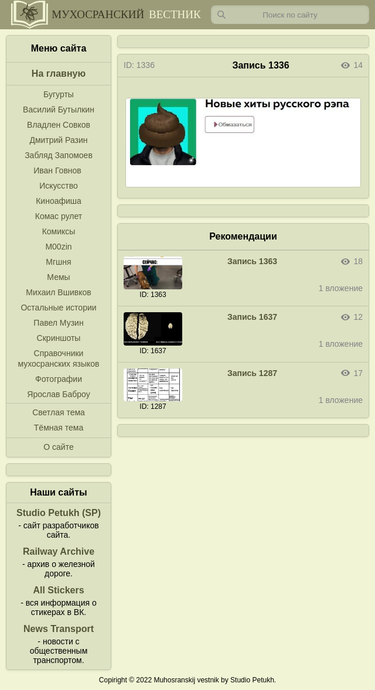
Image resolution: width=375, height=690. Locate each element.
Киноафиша (58, 201)
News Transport (58, 629)
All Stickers (58, 590)
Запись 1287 (252, 373)
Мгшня (58, 262)
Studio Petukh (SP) (58, 513)
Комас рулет (58, 216)
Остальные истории (58, 307)
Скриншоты (59, 338)
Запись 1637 (252, 317)
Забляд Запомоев (59, 155)
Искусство (58, 185)
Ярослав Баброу (58, 394)
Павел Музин (58, 322)
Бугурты (58, 94)
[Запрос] (290, 14)
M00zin (58, 246)
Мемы (58, 277)
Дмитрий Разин (58, 140)
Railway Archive (58, 551)
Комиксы (59, 231)
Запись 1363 (252, 261)
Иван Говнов (57, 170)
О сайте (58, 447)
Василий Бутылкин (58, 109)
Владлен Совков (58, 124)
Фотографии (58, 379)
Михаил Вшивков (58, 292)
